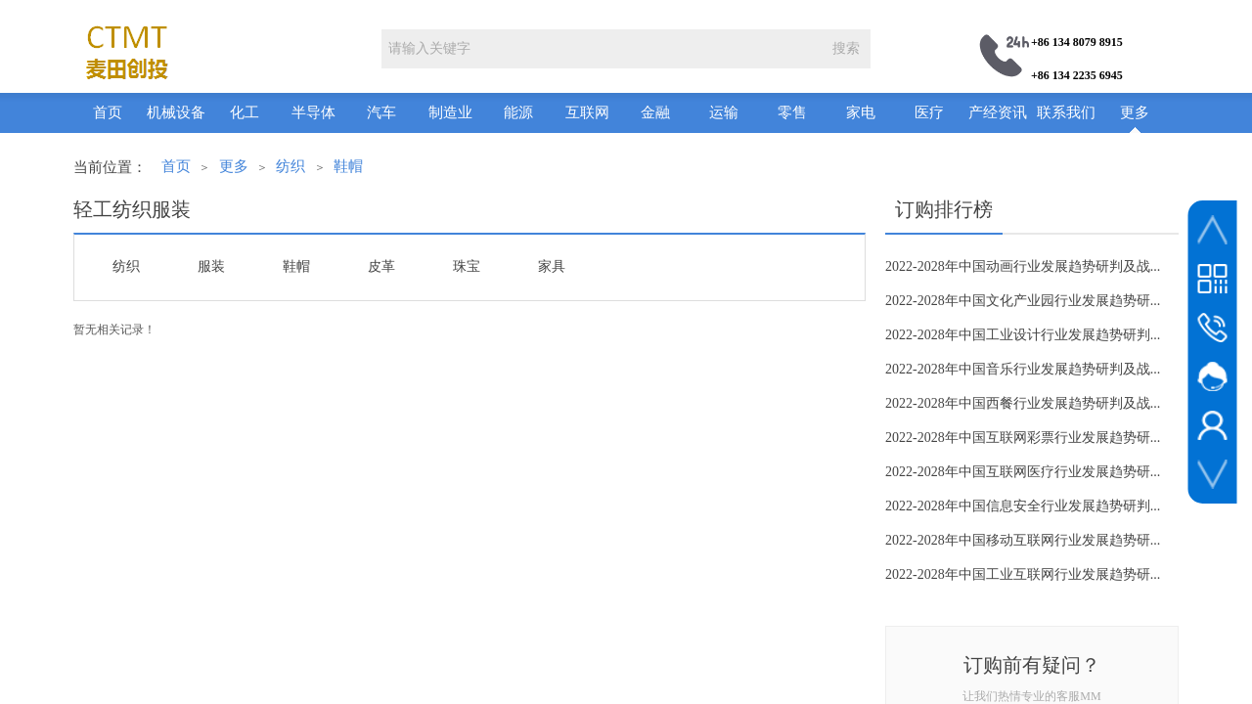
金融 (655, 112)
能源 (518, 112)
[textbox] (601, 48)
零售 (792, 112)
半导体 (313, 112)
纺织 (290, 166)
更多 (1134, 112)
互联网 (587, 112)
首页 (107, 112)
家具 (551, 266)
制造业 (450, 112)
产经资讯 (997, 112)
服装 (211, 266)
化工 (244, 112)
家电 (860, 112)
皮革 (381, 266)
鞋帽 (348, 166)
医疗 (929, 112)
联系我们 (1066, 112)
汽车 (381, 112)
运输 (723, 112)
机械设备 (176, 112)
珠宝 (466, 266)
